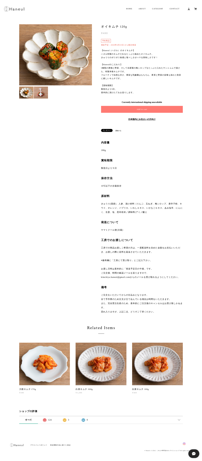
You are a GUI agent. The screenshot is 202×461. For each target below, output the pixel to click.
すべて (28, 420)
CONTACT (175, 9)
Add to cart (142, 109)
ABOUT (142, 9)
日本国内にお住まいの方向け (142, 119)
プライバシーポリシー (38, 445)
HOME (129, 9)
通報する (118, 131)
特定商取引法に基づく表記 (60, 445)
